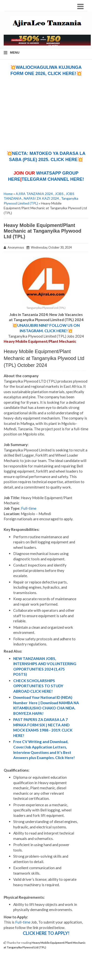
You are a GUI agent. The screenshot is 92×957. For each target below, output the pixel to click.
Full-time (28, 508)
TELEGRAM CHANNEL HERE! (53, 179)
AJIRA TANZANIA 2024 (34, 194)
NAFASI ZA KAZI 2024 (41, 198)
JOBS (59, 194)
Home (8, 194)
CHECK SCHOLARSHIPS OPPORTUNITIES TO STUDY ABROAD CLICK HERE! (38, 685)
